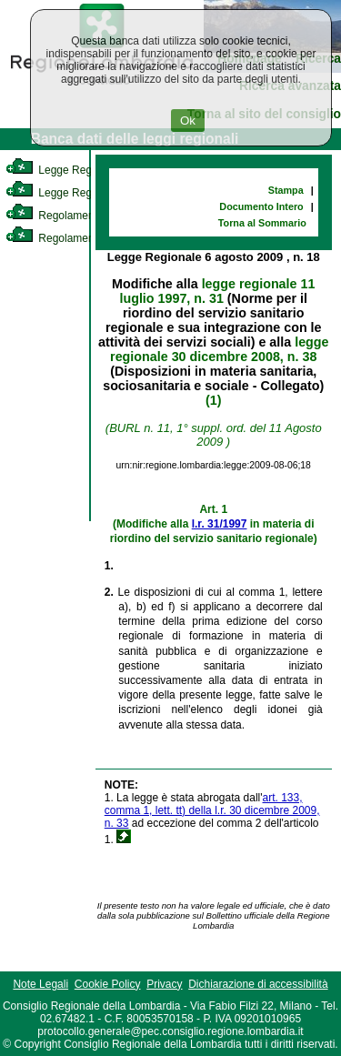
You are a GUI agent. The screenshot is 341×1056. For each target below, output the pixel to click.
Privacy (164, 984)
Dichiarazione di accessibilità (257, 984)
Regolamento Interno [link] (72, 215)
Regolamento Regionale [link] (80, 238)
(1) (213, 400)
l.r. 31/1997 (219, 524)
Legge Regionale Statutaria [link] (88, 192)
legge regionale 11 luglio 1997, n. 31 (217, 291)
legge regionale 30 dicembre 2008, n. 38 (219, 349)
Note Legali (40, 984)
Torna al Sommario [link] (262, 222)
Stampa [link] (286, 190)
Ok (188, 120)
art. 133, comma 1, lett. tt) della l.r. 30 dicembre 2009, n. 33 (212, 810)
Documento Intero (261, 206)
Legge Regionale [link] (63, 170)
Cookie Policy (108, 984)
